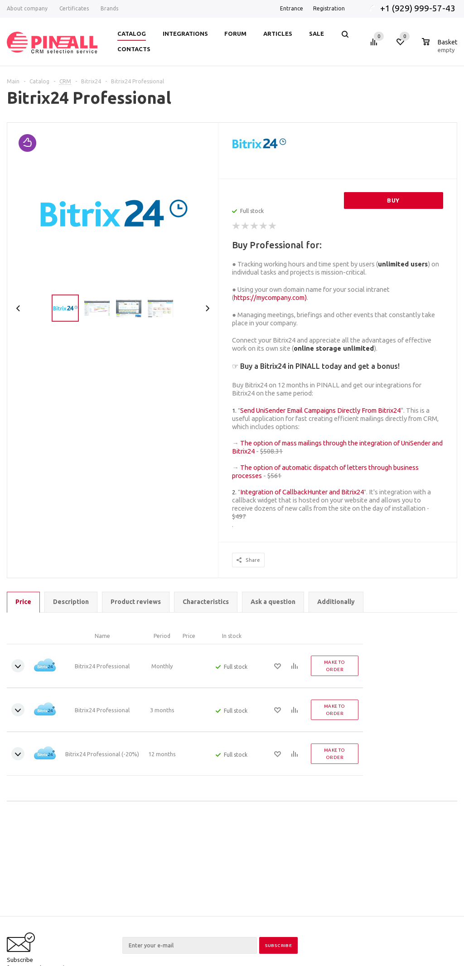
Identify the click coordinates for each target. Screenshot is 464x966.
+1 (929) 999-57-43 (418, 8)
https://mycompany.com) (270, 297)
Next (207, 308)
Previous (18, 308)
